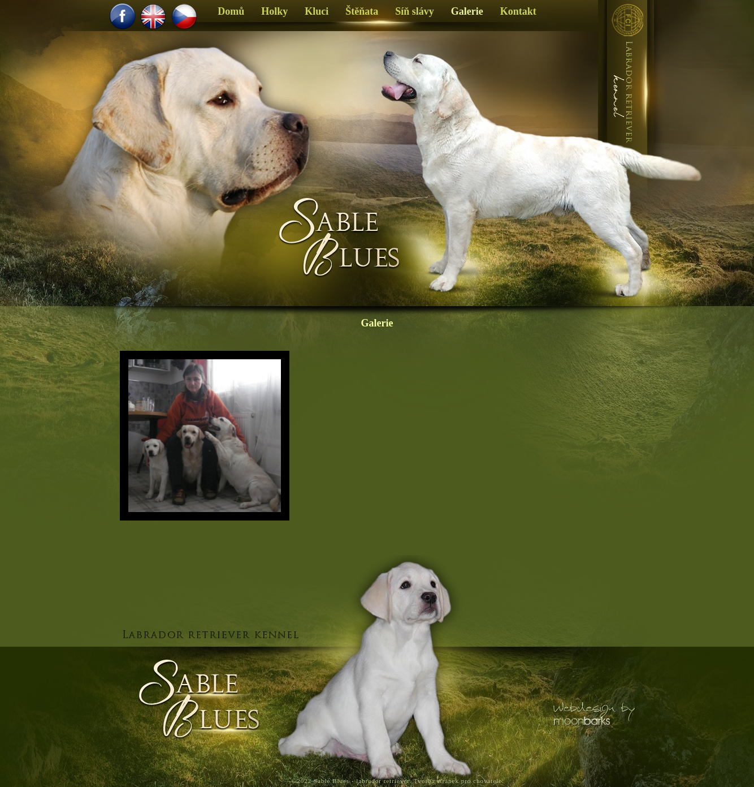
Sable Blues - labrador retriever (361, 780)
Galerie (377, 323)
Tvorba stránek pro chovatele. (459, 780)
